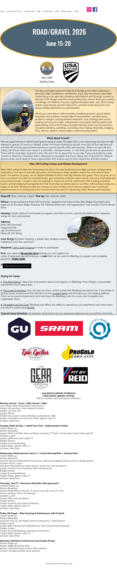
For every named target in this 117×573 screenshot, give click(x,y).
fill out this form (30, 253)
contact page (60, 293)
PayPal (31, 307)
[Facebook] (95, 9)
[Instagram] (89, 9)
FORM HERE (18, 259)
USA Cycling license (23, 247)
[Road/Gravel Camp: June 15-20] (17, 266)
